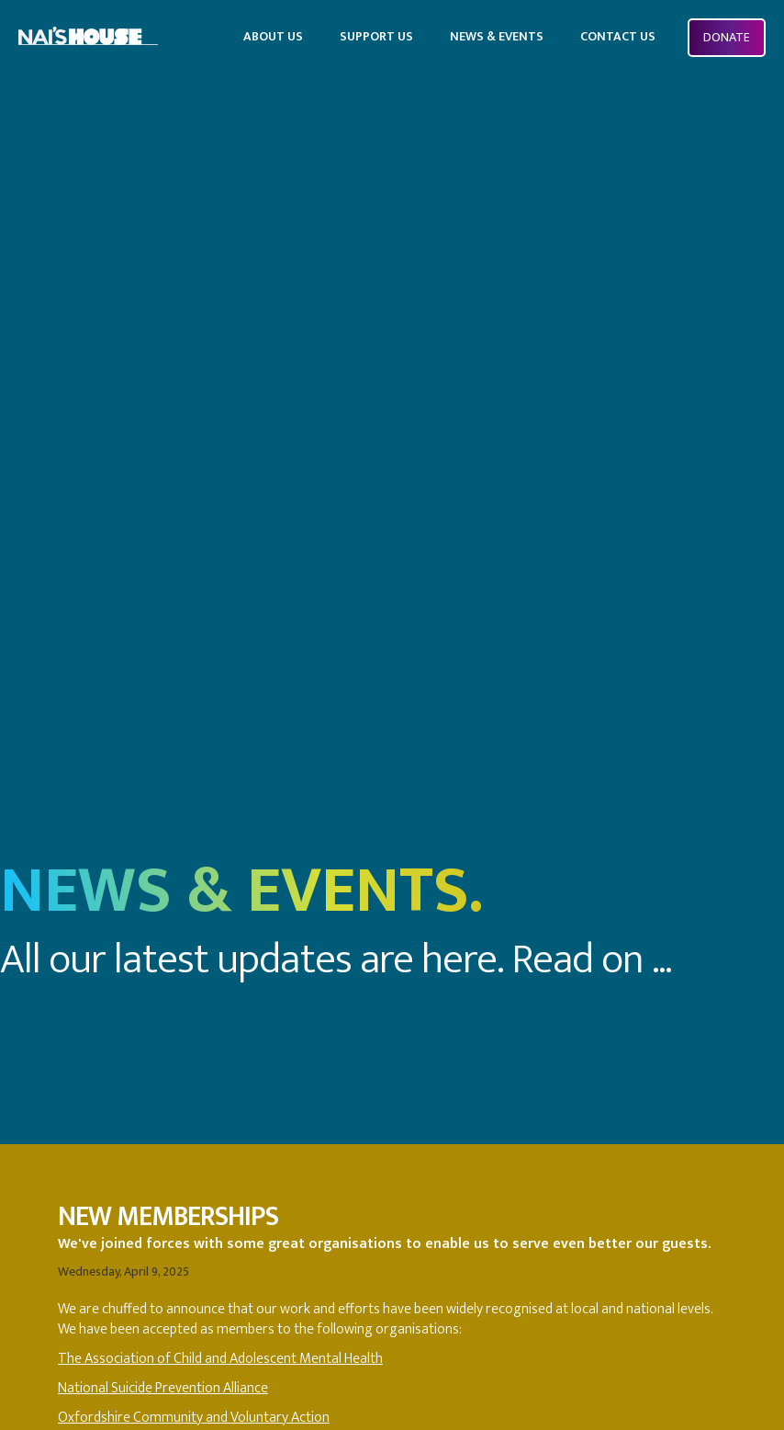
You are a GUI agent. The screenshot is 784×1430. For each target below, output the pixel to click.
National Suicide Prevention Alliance (163, 1388)
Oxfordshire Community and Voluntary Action (194, 1417)
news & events (496, 36)
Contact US (617, 36)
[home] (88, 31)
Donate (726, 37)
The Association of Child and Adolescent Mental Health (220, 1358)
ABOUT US (273, 36)
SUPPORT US (376, 36)
